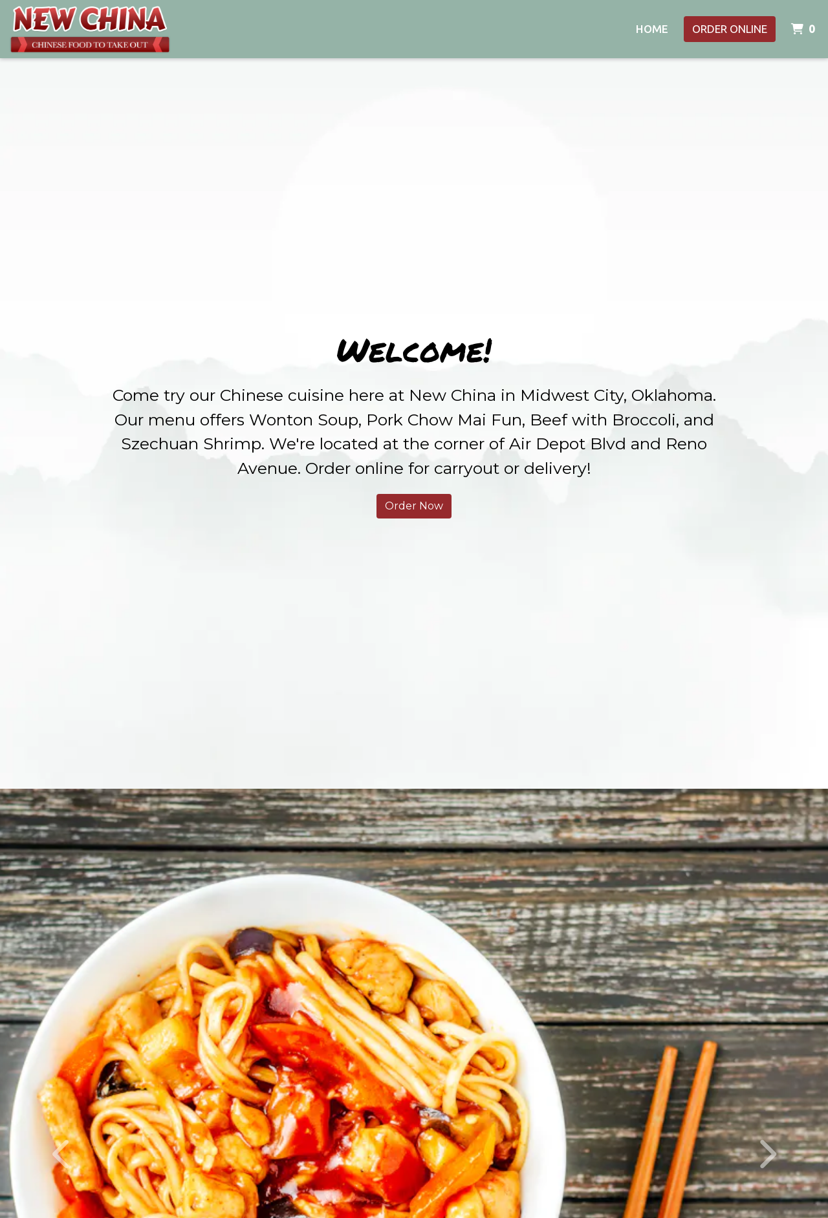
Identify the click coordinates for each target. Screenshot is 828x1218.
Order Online (729, 29)
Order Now (414, 506)
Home (652, 29)
